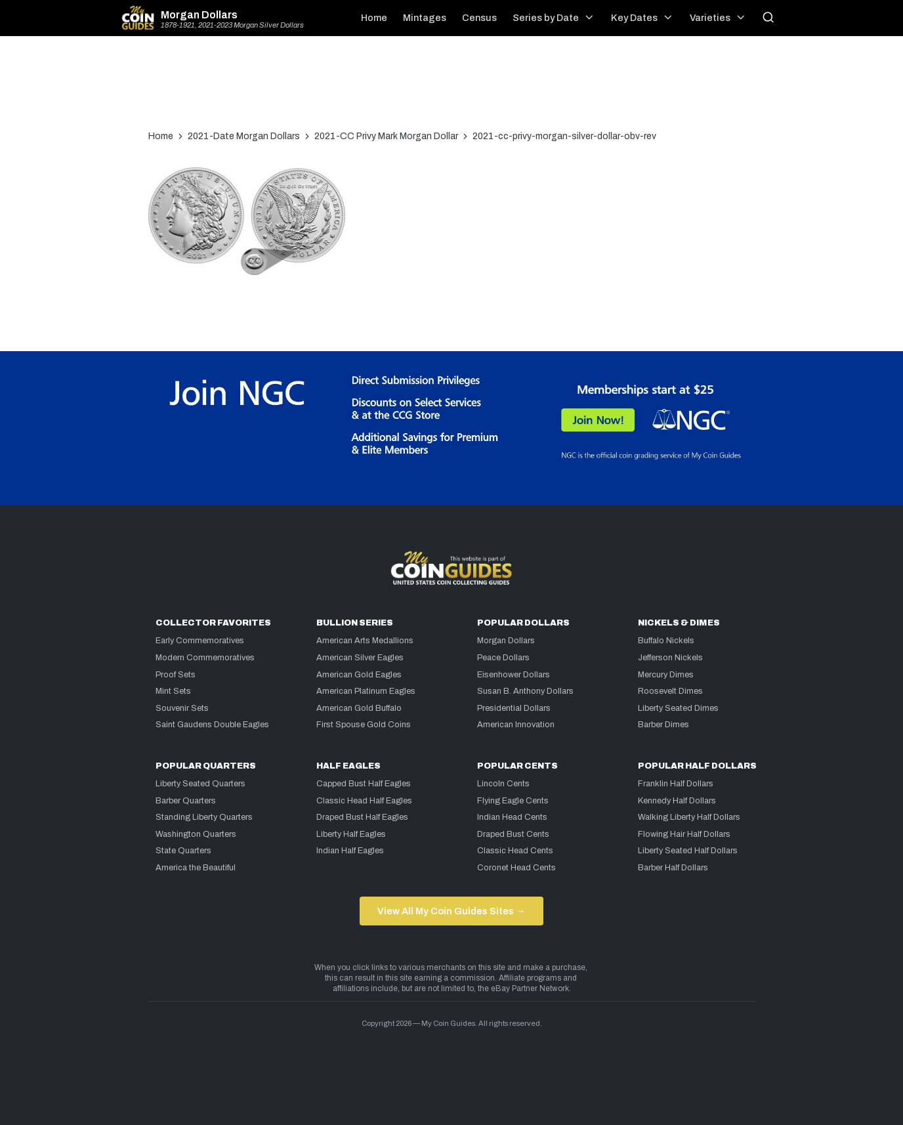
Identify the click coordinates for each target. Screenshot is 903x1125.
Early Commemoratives (200, 640)
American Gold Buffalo (359, 708)
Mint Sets (173, 691)
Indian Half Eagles (350, 850)
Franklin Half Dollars (675, 783)
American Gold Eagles (359, 674)
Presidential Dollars (514, 708)
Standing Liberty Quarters (204, 817)
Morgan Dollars (199, 15)
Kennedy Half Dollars (677, 800)
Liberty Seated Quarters (200, 783)
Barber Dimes (663, 724)
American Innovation (516, 724)
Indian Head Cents (512, 817)
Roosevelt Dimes (670, 691)
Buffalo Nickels (666, 640)
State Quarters (183, 850)
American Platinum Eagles (365, 691)
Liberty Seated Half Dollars (688, 850)
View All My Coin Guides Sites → (451, 911)
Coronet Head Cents (516, 867)
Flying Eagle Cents (513, 800)
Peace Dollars (503, 657)
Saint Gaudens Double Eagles (212, 724)
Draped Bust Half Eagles (362, 817)
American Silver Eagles (360, 657)
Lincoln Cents (503, 783)
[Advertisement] (451, 89)
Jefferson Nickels (670, 657)
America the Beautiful (196, 867)
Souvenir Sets (182, 708)
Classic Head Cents (515, 850)
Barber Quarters (186, 800)
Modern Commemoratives (205, 657)
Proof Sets (176, 674)
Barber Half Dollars (673, 867)
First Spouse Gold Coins (363, 724)
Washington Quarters (196, 834)
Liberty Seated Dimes (678, 708)
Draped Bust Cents (513, 834)
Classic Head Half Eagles (364, 800)
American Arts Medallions (364, 640)
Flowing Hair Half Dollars (684, 834)
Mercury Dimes (666, 674)
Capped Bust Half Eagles (363, 783)
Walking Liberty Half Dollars (689, 817)
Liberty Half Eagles (351, 834)
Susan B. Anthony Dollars (525, 691)
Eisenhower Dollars (513, 674)
